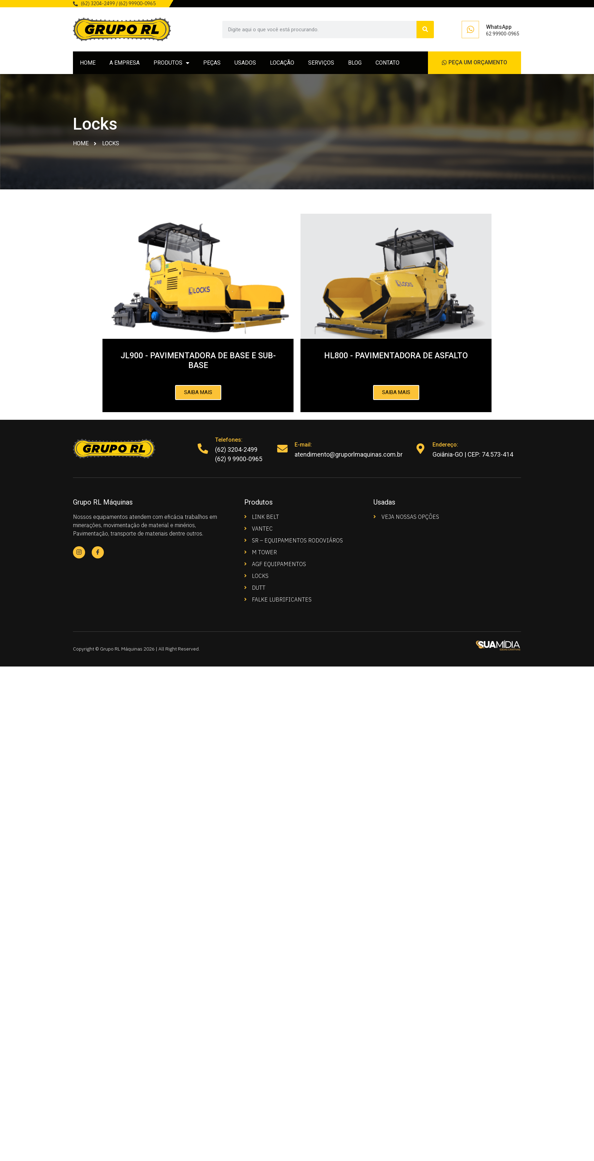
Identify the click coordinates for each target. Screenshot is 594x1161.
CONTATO (387, 62)
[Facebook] (98, 552)
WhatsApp (499, 27)
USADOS (245, 62)
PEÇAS (212, 62)
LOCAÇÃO (282, 62)
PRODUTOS (171, 63)
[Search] (425, 29)
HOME (88, 62)
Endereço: (445, 444)
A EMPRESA (124, 62)
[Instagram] (79, 552)
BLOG (355, 62)
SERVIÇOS (321, 62)
